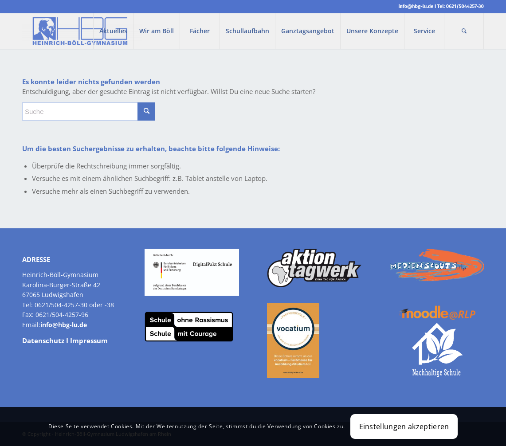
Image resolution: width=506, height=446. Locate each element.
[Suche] (464, 31)
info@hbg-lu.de (415, 6)
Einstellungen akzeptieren (404, 426)
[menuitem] (113, 31)
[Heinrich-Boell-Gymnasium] (82, 31)
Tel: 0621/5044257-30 (460, 6)
